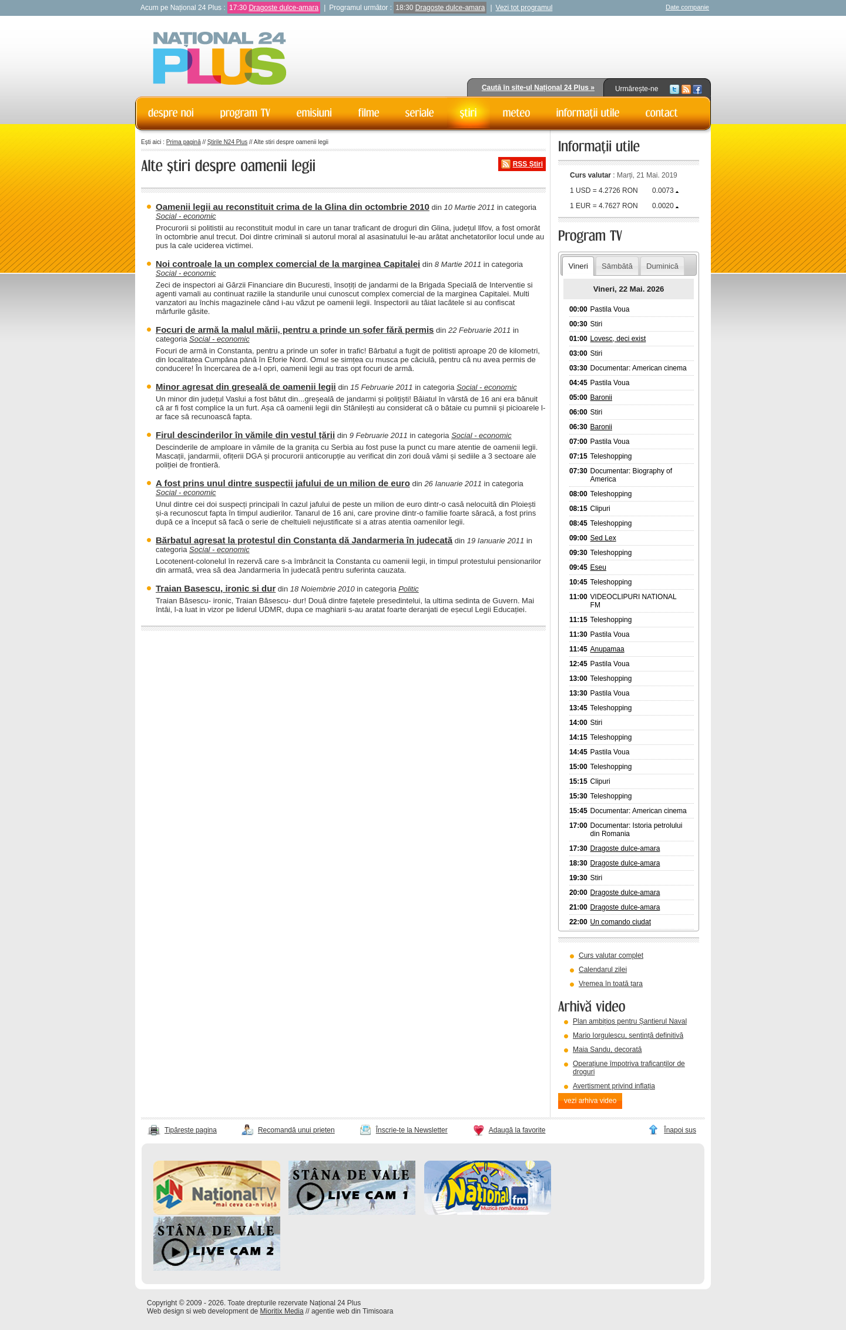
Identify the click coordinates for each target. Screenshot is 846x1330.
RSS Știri (528, 164)
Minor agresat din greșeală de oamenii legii (246, 387)
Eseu (598, 567)
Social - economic (186, 216)
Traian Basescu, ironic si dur (216, 588)
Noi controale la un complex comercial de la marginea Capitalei (288, 264)
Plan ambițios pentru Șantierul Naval (630, 1021)
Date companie (687, 7)
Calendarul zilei (603, 969)
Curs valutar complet (611, 955)
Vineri (578, 266)
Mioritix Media (282, 1311)
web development (221, 1311)
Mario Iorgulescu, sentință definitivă (628, 1035)
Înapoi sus (680, 1130)
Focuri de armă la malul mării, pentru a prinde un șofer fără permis (295, 330)
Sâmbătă (617, 266)
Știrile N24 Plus (227, 142)
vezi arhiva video (590, 1101)
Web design (165, 1311)
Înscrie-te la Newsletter (412, 1130)
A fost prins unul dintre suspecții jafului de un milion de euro (283, 483)
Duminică (662, 266)
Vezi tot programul (524, 8)
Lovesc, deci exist (618, 339)
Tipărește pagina (190, 1130)
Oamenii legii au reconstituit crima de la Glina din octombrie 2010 (292, 207)
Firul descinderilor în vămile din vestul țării (245, 435)
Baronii (601, 397)
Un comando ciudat (620, 922)
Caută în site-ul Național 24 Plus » (538, 87)
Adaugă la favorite (517, 1130)
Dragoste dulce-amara (283, 8)
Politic (408, 588)
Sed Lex (603, 538)
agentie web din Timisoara (352, 1311)
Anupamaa (607, 649)
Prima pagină (183, 142)
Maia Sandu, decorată (607, 1049)
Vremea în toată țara (611, 984)
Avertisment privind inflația (614, 1086)
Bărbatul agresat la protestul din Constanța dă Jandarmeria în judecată (304, 540)
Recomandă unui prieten (296, 1130)
